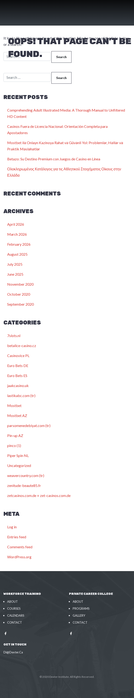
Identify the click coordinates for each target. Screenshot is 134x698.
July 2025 (14, 264)
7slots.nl (13, 335)
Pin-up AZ (15, 435)
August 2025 (17, 254)
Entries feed (16, 537)
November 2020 (20, 284)
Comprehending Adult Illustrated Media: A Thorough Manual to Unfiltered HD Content (66, 113)
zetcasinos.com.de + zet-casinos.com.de (39, 495)
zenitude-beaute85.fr (24, 485)
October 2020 (18, 294)
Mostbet (14, 405)
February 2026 (19, 244)
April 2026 (15, 224)
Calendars (15, 615)
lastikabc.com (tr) (21, 395)
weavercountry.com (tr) (25, 475)
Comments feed (19, 547)
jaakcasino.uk (18, 385)
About (12, 601)
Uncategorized (19, 465)
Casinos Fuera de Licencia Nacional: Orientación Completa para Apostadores (57, 129)
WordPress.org (19, 557)
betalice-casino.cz (21, 345)
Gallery (79, 615)
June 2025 (15, 274)
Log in (12, 527)
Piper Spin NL (18, 455)
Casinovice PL (18, 355)
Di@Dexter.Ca (13, 652)
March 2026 (17, 234)
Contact (14, 622)
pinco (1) (14, 445)
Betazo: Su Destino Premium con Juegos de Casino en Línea (53, 159)
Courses (14, 608)
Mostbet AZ (17, 415)
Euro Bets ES (17, 375)
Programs (81, 608)
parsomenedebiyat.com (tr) (28, 425)
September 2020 (20, 304)
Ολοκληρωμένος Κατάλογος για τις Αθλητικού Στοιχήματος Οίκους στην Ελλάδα (64, 172)
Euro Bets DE (17, 365)
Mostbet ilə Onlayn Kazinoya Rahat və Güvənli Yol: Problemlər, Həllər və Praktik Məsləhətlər (65, 145)
